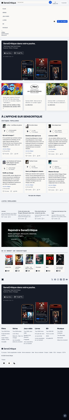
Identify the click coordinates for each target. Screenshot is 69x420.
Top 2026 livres (39, 331)
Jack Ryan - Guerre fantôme (18, 268)
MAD (47, 336)
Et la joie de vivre (39, 333)
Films (3, 329)
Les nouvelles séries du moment (17, 341)
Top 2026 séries (17, 331)
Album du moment (62, 340)
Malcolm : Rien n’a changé (18, 336)
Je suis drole (38, 336)
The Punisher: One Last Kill (59, 268)
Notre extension (26, 352)
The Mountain (61, 335)
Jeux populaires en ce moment (28, 342)
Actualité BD (49, 338)
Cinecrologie (12, 167)
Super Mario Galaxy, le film (5, 338)
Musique (60, 329)
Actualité (3, 342)
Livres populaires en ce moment (39, 339)
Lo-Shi (34, 130)
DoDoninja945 (12, 130)
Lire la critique (6, 149)
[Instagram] (58, 280)
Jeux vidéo (28, 329)
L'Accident (38, 267)
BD (47, 329)
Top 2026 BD (49, 331)
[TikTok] (61, 280)
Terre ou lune (50, 333)
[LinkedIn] (64, 280)
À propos (4, 352)
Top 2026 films (5, 331)
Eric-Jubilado (58, 130)
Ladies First (8, 267)
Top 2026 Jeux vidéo (28, 332)
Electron (57, 166)
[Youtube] (67, 280)
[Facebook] (55, 280)
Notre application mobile (14, 352)
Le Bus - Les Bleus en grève (29, 268)
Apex (47, 267)
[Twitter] (52, 280)
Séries (15, 329)
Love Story (16, 333)
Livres (37, 329)
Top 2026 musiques (60, 332)
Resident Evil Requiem (27, 336)
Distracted (60, 337)
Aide (33, 352)
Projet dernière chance (5, 334)
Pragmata (26, 339)
